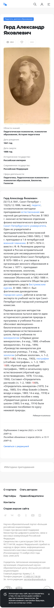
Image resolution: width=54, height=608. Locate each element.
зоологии (9, 355)
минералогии (11, 337)
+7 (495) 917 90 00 (31, 576)
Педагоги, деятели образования (19, 19)
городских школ (13, 294)
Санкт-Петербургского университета (25, 225)
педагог (36, 205)
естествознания (30, 212)
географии (42, 358)
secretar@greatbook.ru (35, 579)
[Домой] (5, 4)
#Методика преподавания (19, 467)
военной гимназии (15, 243)
